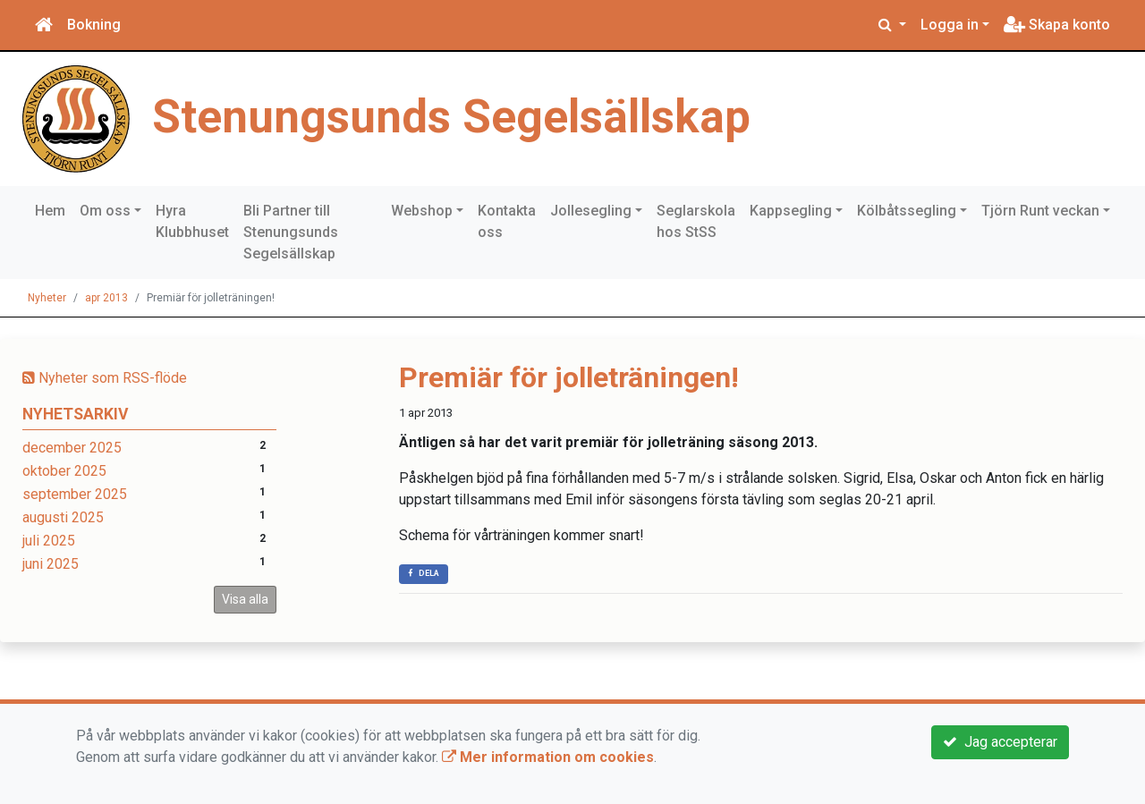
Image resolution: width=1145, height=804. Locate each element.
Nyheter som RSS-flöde (104, 377)
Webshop (422, 210)
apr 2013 (106, 298)
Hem (50, 210)
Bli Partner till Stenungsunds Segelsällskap (290, 232)
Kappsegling (791, 210)
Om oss (105, 210)
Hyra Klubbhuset (192, 221)
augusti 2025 (63, 517)
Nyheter (47, 298)
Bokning (94, 24)
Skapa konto (1057, 24)
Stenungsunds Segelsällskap (451, 116)
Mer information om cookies (548, 757)
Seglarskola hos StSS (696, 221)
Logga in (949, 24)
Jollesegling (591, 210)
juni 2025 (50, 563)
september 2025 (74, 494)
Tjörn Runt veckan (1040, 210)
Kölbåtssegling (906, 210)
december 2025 (72, 447)
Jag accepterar (1000, 741)
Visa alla (245, 599)
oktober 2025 (64, 470)
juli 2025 (48, 540)
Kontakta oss (507, 221)
